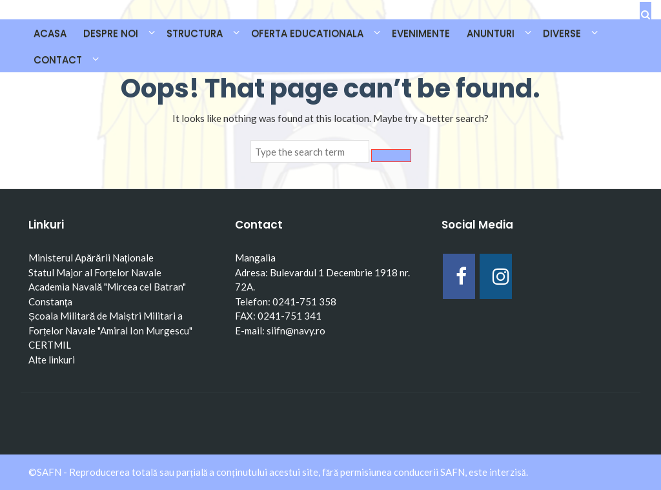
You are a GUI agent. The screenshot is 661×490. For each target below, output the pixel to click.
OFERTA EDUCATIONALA (307, 33)
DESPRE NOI (110, 33)
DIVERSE (562, 33)
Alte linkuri (51, 359)
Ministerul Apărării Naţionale (91, 257)
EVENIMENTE (421, 33)
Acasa (50, 33)
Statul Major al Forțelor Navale (94, 272)
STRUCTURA (195, 33)
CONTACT (58, 59)
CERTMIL (49, 345)
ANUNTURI (490, 33)
